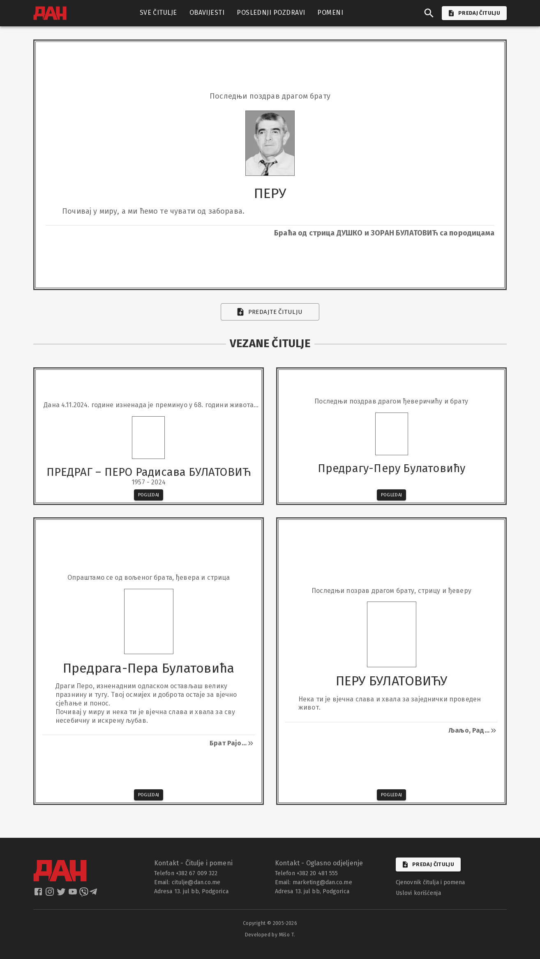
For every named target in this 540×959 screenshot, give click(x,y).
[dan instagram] (50, 894)
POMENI (330, 13)
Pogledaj (149, 494)
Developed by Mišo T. (270, 935)
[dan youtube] (73, 894)
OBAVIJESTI (207, 13)
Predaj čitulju (428, 864)
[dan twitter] (62, 894)
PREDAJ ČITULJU (474, 13)
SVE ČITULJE (158, 13)
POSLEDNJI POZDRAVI (270, 13)
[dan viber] (83, 894)
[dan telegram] (94, 894)
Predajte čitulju (270, 312)
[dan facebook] (39, 894)
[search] (429, 13)
